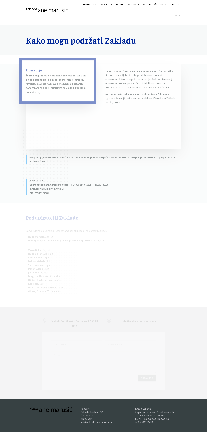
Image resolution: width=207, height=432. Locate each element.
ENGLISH (177, 15)
